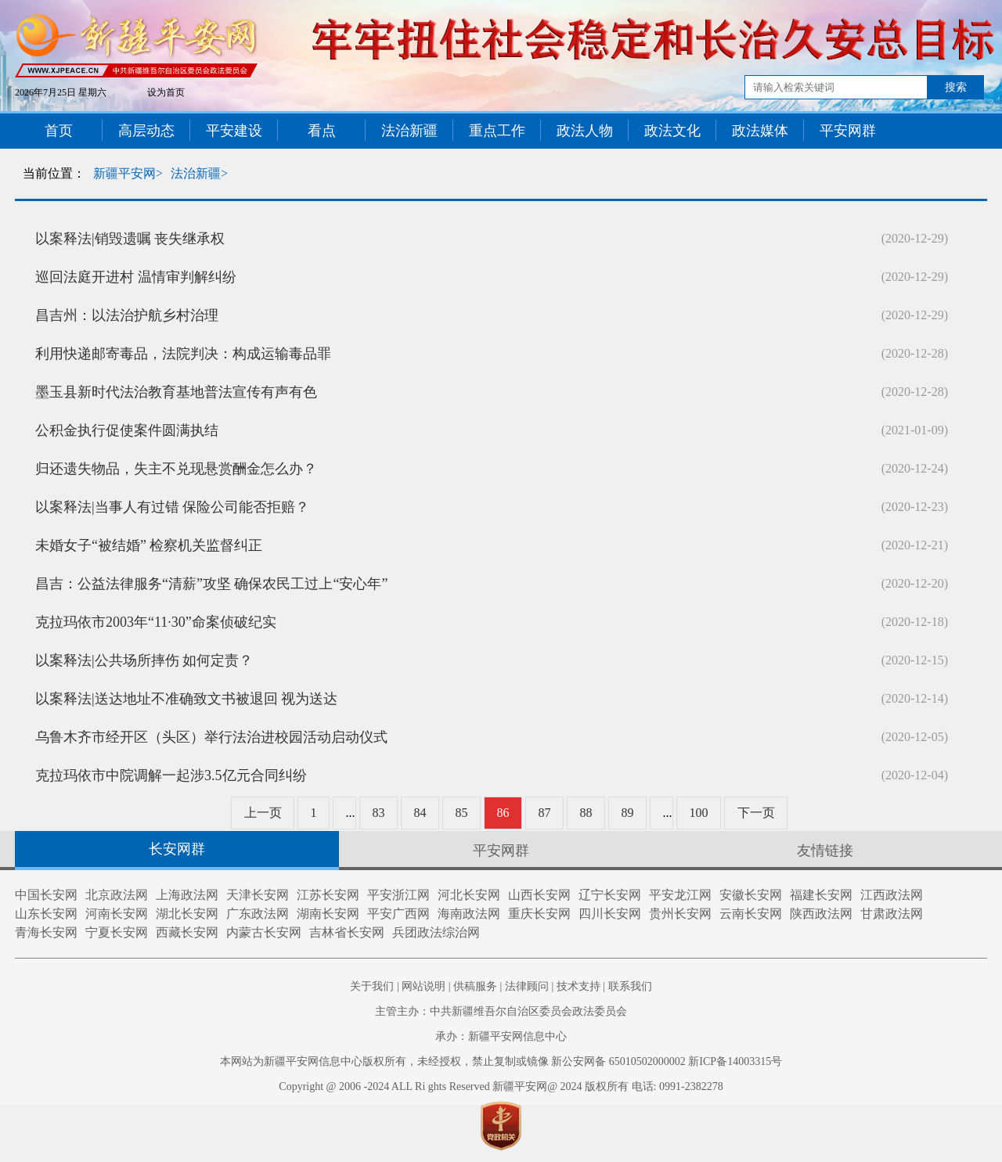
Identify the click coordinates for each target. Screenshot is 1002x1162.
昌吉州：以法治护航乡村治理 (126, 315)
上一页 (263, 812)
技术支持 (578, 986)
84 (420, 812)
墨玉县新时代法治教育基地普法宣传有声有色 (176, 392)
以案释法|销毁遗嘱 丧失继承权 (130, 238)
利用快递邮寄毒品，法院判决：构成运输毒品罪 (183, 354)
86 (503, 812)
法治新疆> (199, 173)
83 (379, 812)
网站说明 (423, 986)
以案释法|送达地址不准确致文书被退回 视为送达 (186, 699)
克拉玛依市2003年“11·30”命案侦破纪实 (155, 622)
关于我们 (372, 986)
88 (586, 812)
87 (545, 812)
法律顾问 (527, 986)
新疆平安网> (128, 173)
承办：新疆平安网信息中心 (501, 1036)
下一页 (756, 812)
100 (699, 812)
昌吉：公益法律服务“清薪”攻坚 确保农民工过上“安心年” (211, 584)
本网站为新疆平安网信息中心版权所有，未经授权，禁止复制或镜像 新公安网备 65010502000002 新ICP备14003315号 (501, 1061)
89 (628, 812)
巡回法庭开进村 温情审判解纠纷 (135, 277)
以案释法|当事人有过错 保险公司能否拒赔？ (172, 507)
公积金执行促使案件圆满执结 (126, 430)
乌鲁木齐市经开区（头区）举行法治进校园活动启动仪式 (211, 737)
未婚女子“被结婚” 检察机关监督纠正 (148, 545)
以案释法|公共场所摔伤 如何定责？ (144, 660)
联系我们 (630, 986)
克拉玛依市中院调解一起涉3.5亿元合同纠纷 (171, 775)
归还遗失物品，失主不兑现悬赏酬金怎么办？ (176, 469)
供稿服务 (475, 986)
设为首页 (166, 92)
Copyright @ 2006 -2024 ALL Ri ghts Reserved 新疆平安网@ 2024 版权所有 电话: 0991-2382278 (501, 1086)
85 (462, 812)
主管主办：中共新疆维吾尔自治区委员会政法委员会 (501, 1011)
